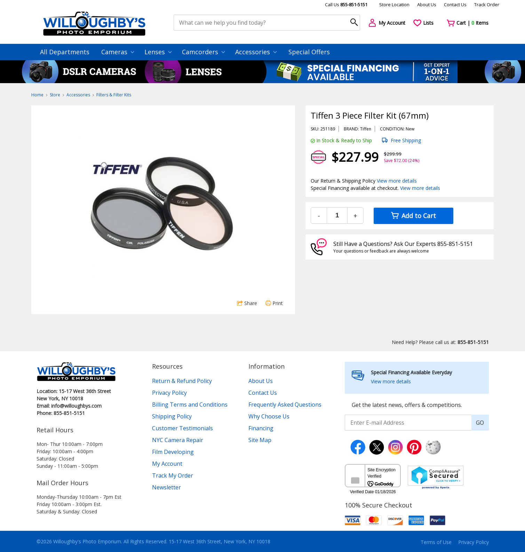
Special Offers (309, 52)
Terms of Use (436, 542)
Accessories (256, 52)
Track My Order (172, 475)
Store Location (394, 4)
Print (274, 303)
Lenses (158, 52)
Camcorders (203, 52)
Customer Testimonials (182, 428)
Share (247, 303)
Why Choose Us (268, 416)
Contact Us (455, 4)
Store (55, 95)
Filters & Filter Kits (113, 95)
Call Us (346, 4)
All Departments (64, 52)
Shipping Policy (172, 416)
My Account (167, 463)
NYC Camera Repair (177, 440)
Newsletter (166, 487)
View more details (397, 180)
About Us (426, 4)
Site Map (259, 440)
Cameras (117, 52)
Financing (260, 428)
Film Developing (173, 452)
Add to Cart (413, 215)
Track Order (486, 4)
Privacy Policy (169, 393)
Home (37, 95)
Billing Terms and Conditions (190, 404)
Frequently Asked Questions (284, 404)
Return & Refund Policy (182, 381)
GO (480, 422)
